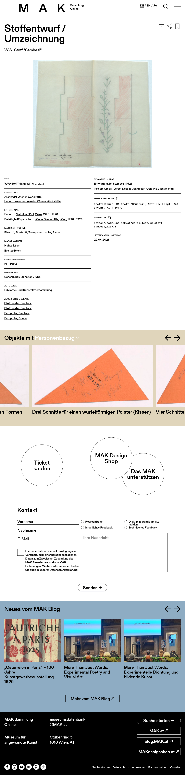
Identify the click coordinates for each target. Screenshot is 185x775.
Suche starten (158, 720)
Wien (38, 214)
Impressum (138, 767)
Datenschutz (121, 767)
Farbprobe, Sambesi (16, 313)
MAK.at (158, 731)
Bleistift (9, 232)
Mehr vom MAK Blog (92, 698)
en (149, 5)
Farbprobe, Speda (15, 318)
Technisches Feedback (143, 527)
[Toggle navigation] (177, 7)
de (142, 6)
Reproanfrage (93, 521)
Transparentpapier (39, 232)
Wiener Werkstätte (46, 219)
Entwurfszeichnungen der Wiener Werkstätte (32, 201)
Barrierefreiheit (157, 767)
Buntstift (21, 232)
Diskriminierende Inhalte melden (144, 523)
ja (155, 5)
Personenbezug (55, 338)
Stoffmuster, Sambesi (18, 303)
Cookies (175, 767)
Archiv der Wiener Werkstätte (22, 197)
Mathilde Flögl (25, 214)
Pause (56, 232)
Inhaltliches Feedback (98, 527)
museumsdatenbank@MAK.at (67, 722)
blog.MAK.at (159, 741)
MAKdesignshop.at (158, 752)
